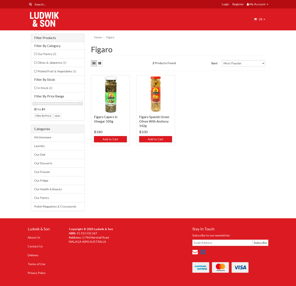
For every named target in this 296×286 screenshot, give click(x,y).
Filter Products (45, 38)
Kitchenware (42, 137)
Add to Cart (110, 139)
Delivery (33, 255)
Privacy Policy (37, 273)
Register (238, 4)
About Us (34, 237)
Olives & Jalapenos (51, 62)
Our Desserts (43, 163)
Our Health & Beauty (48, 189)
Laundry (39, 146)
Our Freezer (42, 172)
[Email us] (195, 251)
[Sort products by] (243, 63)
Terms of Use (36, 264)
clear (57, 115)
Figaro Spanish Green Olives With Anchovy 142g (154, 121)
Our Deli (39, 154)
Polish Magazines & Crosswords (55, 206)
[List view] (100, 63)
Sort (214, 63)
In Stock (44, 88)
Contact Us (35, 246)
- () (259, 19)
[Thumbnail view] (94, 63)
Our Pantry (46, 54)
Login (225, 4)
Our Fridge (41, 180)
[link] (203, 251)
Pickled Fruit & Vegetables (56, 71)
